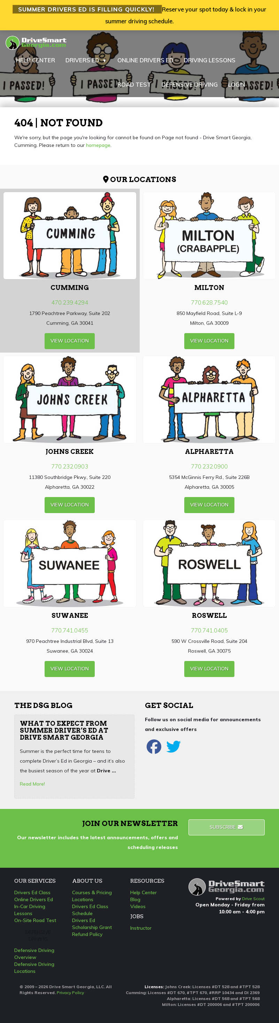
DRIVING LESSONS (209, 60)
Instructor (141, 928)
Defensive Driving (38, 935)
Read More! (32, 784)
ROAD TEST (134, 84)
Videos (138, 906)
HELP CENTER (35, 60)
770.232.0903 (69, 466)
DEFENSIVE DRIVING (190, 84)
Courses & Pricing (92, 892)
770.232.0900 (209, 466)
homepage (98, 145)
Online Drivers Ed (33, 899)
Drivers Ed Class (32, 892)
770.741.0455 (69, 630)
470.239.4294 (69, 302)
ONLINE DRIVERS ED (145, 60)
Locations (82, 899)
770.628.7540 (209, 302)
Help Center (143, 892)
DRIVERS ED (86, 60)
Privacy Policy (70, 992)
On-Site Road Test (35, 920)
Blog (135, 899)
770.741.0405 (209, 630)
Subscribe (226, 827)
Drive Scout (253, 898)
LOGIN (236, 84)
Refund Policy (87, 934)
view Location (70, 341)
